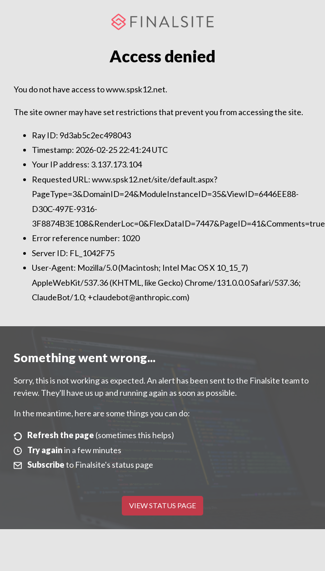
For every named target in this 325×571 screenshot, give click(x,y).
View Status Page (162, 505)
